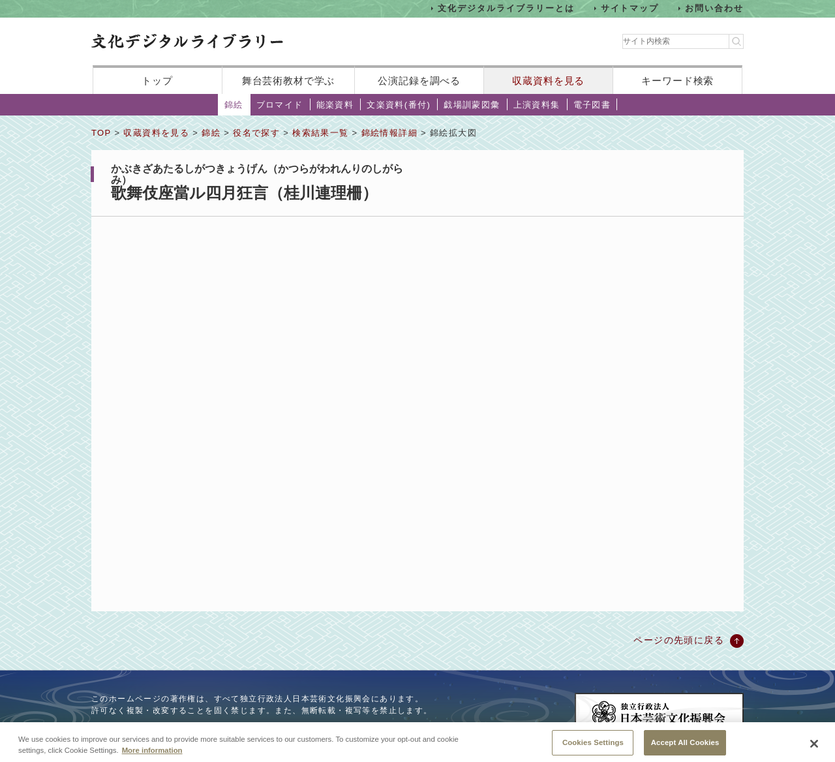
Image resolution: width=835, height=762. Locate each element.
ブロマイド (279, 105)
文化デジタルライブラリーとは (506, 8)
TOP (101, 133)
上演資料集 (536, 105)
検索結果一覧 (320, 133)
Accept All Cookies (685, 746)
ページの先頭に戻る (678, 640)
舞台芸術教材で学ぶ (288, 80)
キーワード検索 (677, 80)
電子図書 (592, 105)
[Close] (814, 747)
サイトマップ (630, 8)
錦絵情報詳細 (389, 133)
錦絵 (233, 105)
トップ (157, 80)
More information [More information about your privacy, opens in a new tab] (152, 753)
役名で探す (256, 133)
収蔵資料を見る (548, 80)
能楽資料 (335, 105)
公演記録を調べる (419, 80)
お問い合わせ (714, 8)
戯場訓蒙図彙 (472, 105)
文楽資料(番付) (399, 105)
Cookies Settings (593, 746)
